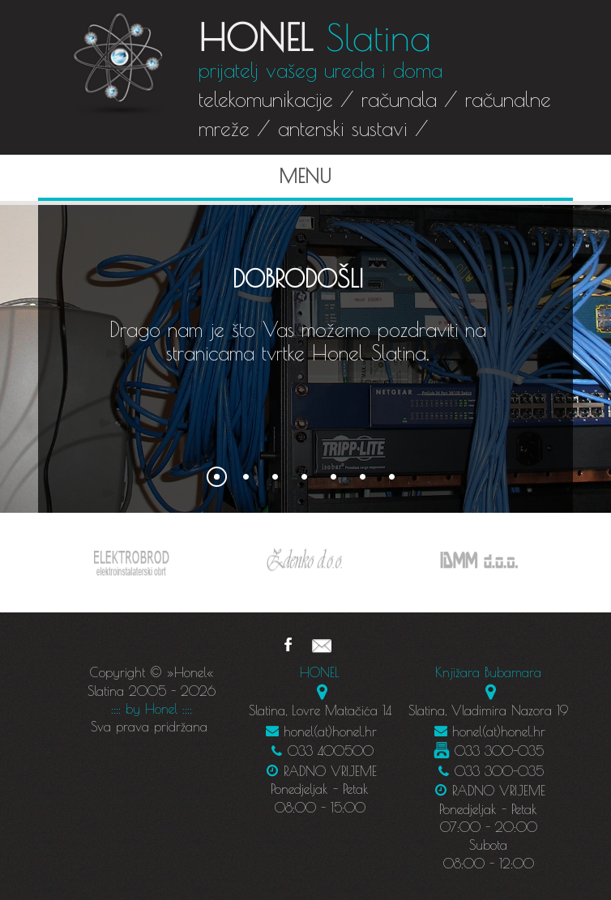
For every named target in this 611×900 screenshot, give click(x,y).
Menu (189, 175)
